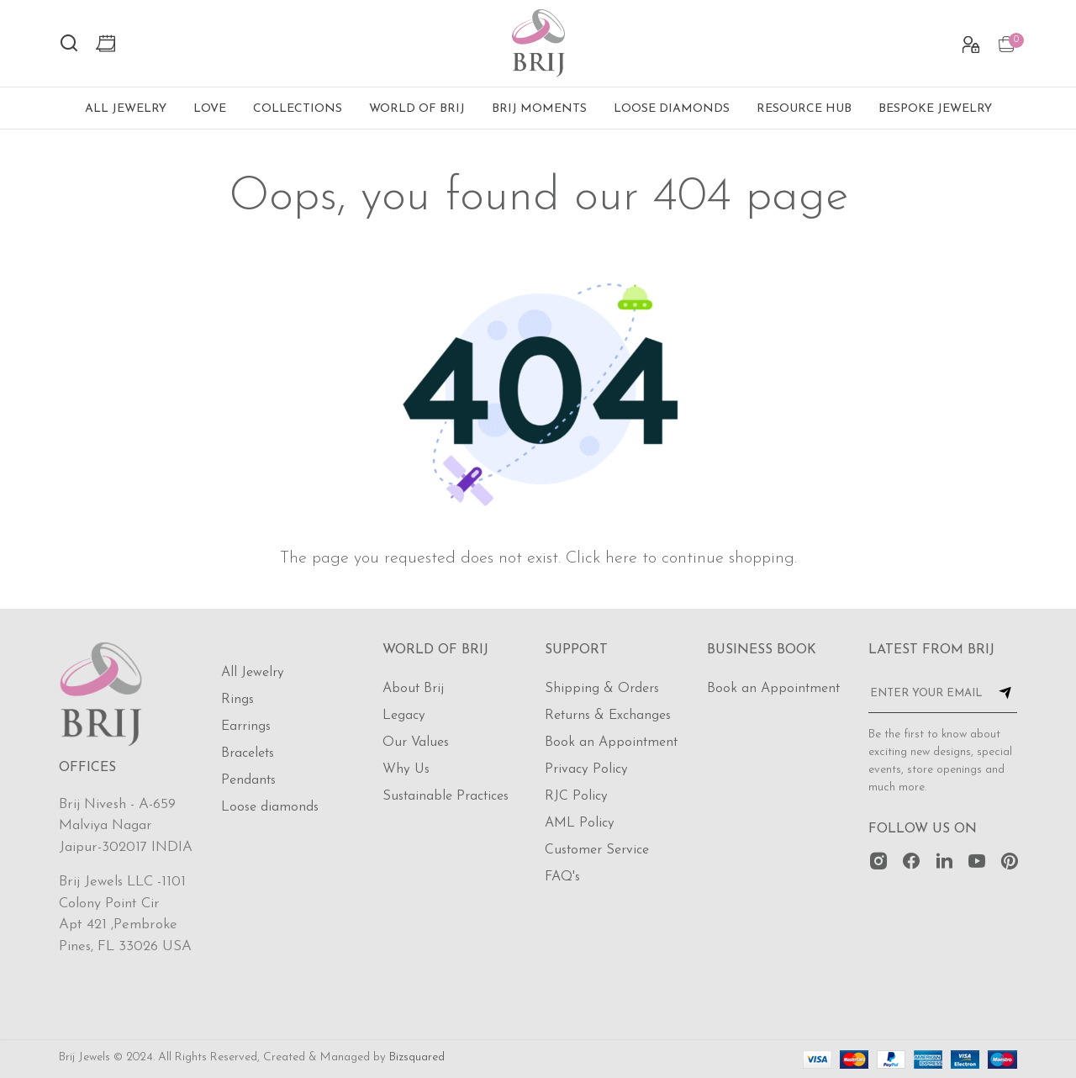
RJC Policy (576, 796)
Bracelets (247, 753)
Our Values (415, 742)
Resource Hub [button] (804, 109)
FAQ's (562, 877)
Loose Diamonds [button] (672, 109)
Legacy (403, 715)
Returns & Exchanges (608, 715)
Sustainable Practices (445, 796)
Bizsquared (417, 1057)
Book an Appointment (611, 742)
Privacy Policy (586, 769)
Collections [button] (297, 109)
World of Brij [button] (417, 109)
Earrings (246, 726)
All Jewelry (252, 672)
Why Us (406, 769)
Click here (601, 558)
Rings (237, 699)
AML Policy (579, 823)
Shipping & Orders (602, 688)
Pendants (248, 780)
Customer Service (597, 850)
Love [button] (209, 109)
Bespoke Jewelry (935, 109)
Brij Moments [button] (539, 109)
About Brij (413, 688)
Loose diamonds (270, 807)
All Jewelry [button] (125, 109)
